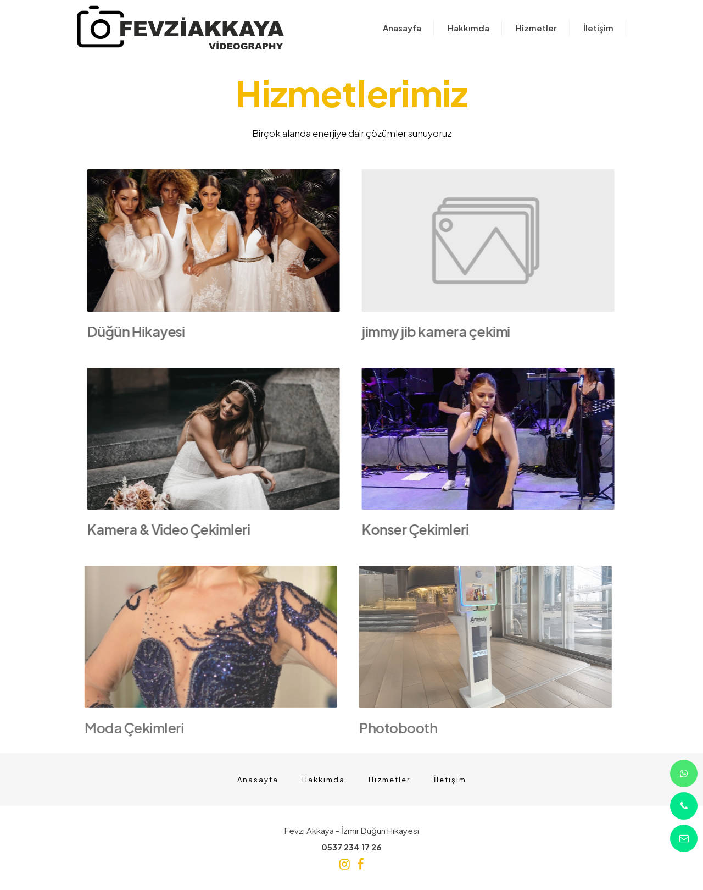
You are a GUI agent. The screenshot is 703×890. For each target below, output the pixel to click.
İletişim (450, 779)
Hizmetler (389, 779)
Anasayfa (257, 779)
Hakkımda (323, 779)
